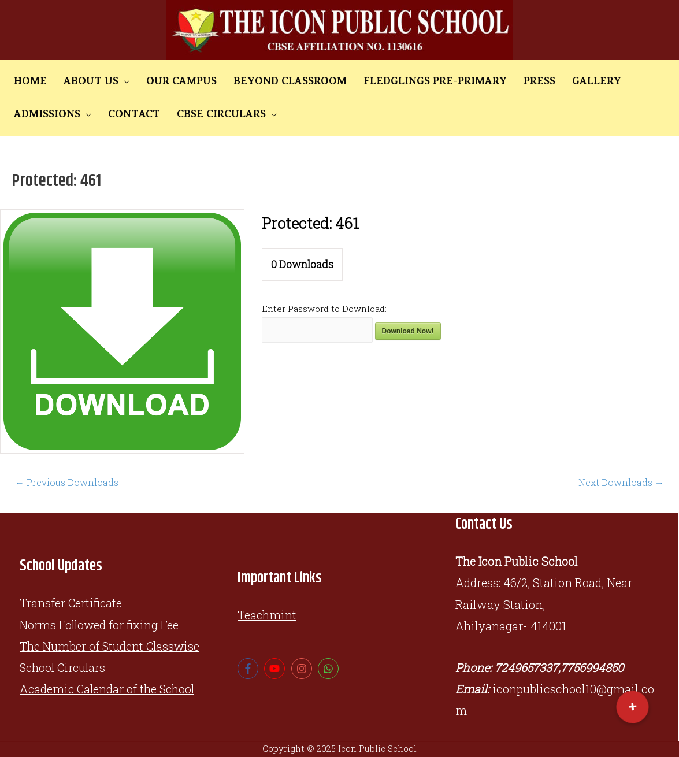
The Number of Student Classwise (111, 646)
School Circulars (64, 667)
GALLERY (555, 81)
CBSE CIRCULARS (117, 114)
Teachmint (267, 614)
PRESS (504, 81)
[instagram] (303, 668)
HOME (26, 81)
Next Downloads (621, 482)
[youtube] (276, 668)
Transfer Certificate (71, 602)
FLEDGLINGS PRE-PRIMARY (406, 81)
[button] (632, 707)
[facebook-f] (249, 668)
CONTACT (36, 114)
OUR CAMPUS (165, 81)
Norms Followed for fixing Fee (100, 624)
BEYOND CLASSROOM (267, 81)
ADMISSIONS (623, 81)
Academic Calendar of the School (109, 688)
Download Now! (408, 331)
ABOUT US (81, 81)
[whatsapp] (330, 668)
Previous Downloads (66, 482)
